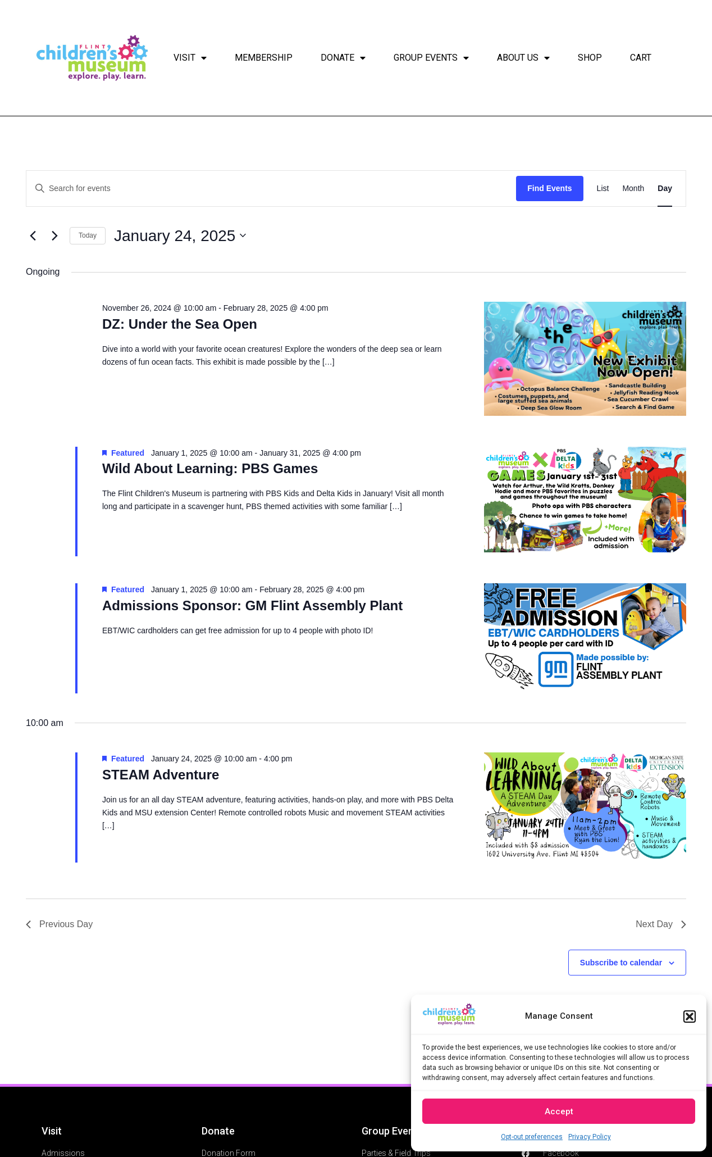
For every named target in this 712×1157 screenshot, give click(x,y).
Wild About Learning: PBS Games (210, 468)
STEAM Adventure (160, 774)
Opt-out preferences (532, 1137)
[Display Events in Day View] (665, 188)
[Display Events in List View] (603, 188)
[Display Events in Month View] (633, 188)
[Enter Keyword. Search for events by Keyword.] (271, 188)
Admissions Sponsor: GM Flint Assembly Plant (252, 605)
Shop (590, 57)
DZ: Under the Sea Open (179, 324)
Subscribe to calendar (621, 962)
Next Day (661, 924)
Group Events (431, 57)
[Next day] (54, 235)
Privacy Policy (589, 1137)
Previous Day (59, 924)
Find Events (549, 188)
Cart (640, 57)
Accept (559, 1111)
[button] (689, 1016)
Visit (190, 57)
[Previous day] (32, 235)
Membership (264, 57)
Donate (343, 57)
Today (88, 235)
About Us (523, 57)
